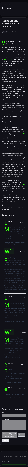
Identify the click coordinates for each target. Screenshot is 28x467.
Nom (3, 412)
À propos (17, 12)
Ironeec (6, 8)
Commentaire (5, 419)
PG (24, 134)
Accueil (4, 12)
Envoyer (5, 440)
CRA (24, 184)
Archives (11, 12)
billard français (8, 59)
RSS (25, 4)
